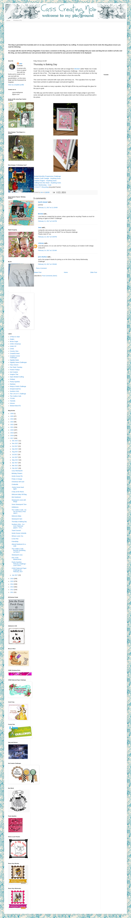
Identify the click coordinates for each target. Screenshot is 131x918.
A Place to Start (15, 337)
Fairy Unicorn (14, 365)
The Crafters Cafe (15, 396)
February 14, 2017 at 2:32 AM (47, 250)
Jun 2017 (15, 457)
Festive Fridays (15, 369)
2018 (12, 435)
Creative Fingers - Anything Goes (45, 180)
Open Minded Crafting (17, 377)
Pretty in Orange (17, 479)
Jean (39, 227)
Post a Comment (41, 268)
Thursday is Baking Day (19, 521)
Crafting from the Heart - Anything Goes (47, 183)
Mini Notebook (16, 497)
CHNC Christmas (15, 344)
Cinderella (15, 484)
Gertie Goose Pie (17, 476)
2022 (12, 424)
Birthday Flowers (17, 473)
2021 (12, 427)
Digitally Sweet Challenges (18, 362)
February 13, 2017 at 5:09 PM (47, 237)
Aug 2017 (15, 451)
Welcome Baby (16, 516)
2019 (12, 433)
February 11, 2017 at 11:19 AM (47, 207)
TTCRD (12, 398)
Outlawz (12, 379)
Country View (14, 351)
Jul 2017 (15, 454)
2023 (12, 422)
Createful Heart (15, 353)
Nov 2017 (15, 443)
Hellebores (15, 507)
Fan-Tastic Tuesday (16, 367)
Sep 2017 (15, 449)
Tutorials (12, 401)
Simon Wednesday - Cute (43, 185)
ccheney (41, 243)
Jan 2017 (15, 575)
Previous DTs (17, 20)
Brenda (40, 214)
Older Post (93, 272)
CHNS (12, 349)
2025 (12, 416)
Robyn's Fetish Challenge (18, 386)
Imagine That (14, 374)
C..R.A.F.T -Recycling (41, 187)
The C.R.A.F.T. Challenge (18, 393)
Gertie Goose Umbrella (19, 533)
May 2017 (15, 460)
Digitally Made (14, 360)
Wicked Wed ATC (15, 406)
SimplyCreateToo (15, 389)
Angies (12, 339)
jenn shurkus (42, 257)
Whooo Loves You (17, 536)
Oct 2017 (15, 446)
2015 (12, 581)
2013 (12, 587)
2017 (12, 438)
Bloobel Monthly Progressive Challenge (47, 176)
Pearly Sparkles (15, 381)
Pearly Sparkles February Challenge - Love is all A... (19, 563)
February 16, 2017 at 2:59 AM (47, 264)
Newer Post (37, 272)
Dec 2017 (15, 440)
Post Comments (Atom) (49, 276)
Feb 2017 (15, 468)
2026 (12, 413)
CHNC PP (13, 346)
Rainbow (12, 384)
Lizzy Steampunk (17, 470)
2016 (12, 578)
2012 (12, 589)
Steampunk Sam (17, 519)
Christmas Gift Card (18, 481)
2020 (12, 430)
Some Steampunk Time (19, 504)
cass (20, 63)
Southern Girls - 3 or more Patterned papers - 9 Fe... (18, 526)
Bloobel (77, 69)
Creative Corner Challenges (15, 356)
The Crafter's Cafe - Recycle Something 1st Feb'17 (18, 550)
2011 (12, 592)
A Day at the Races (18, 491)
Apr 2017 (15, 462)
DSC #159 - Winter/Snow (16, 558)
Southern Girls (14, 391)
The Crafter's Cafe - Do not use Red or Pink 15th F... (19, 511)
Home (8, 20)
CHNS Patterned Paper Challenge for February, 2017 (19, 569)
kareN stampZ (43, 202)
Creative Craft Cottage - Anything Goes (47, 178)
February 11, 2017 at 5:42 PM (47, 221)
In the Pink (15, 539)
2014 (12, 584)
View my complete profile (16, 85)
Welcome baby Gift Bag (19, 494)
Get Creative (14, 372)
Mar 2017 (15, 465)
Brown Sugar (14, 341)
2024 (12, 419)
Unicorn (12, 403)
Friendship (15, 541)
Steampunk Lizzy (17, 555)
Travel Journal (16, 530)
